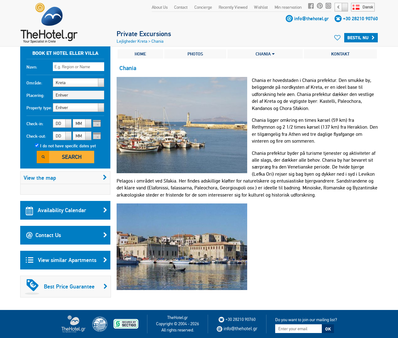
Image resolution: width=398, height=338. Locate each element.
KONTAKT (340, 54)
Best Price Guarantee (66, 286)
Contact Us (66, 235)
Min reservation (288, 7)
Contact (180, 7)
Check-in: (35, 123)
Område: (34, 83)
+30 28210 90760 (360, 18)
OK (328, 329)
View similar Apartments (66, 260)
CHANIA (265, 54)
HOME (140, 54)
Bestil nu (361, 37)
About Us (160, 7)
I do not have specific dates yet (68, 146)
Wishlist (261, 7)
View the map (65, 178)
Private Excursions (144, 33)
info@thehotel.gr (311, 18)
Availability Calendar (66, 210)
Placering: (35, 95)
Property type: (39, 108)
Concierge (203, 7)
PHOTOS (195, 54)
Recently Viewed (233, 7)
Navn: (31, 67)
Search (72, 156)
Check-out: (36, 136)
